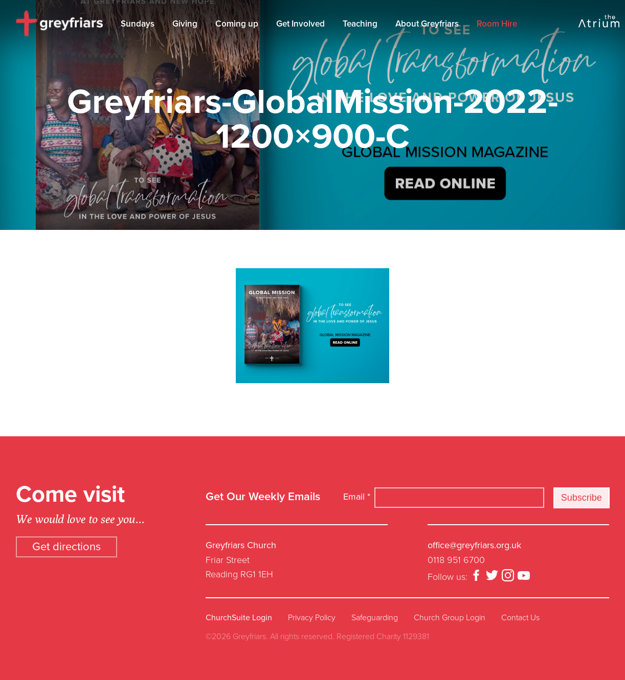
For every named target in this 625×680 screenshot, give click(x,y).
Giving (184, 23)
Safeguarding (374, 618)
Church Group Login (449, 618)
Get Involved (300, 23)
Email (356, 496)
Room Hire (497, 23)
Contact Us (520, 618)
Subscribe (581, 498)
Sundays (137, 23)
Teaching (360, 23)
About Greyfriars (427, 23)
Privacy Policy (312, 618)
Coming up (236, 23)
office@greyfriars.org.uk (474, 545)
